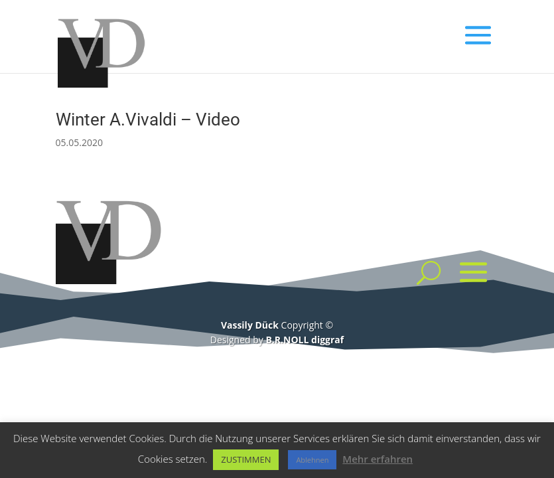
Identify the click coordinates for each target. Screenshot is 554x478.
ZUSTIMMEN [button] (246, 459)
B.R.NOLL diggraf (304, 339)
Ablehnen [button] (312, 460)
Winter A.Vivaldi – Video (148, 119)
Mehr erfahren (377, 458)
